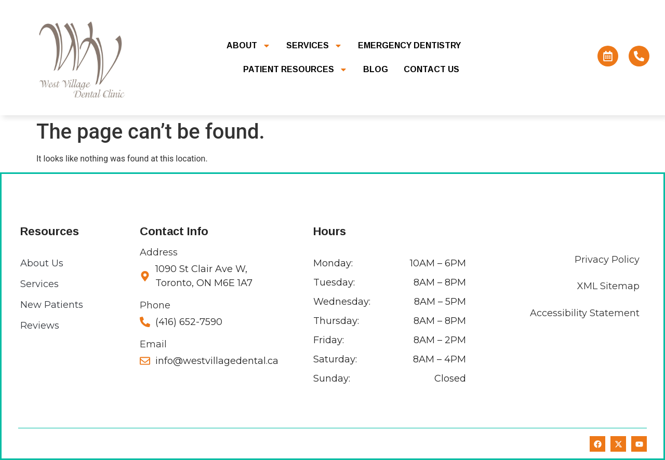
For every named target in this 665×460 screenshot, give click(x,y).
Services (314, 45)
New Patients (51, 304)
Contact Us (431, 69)
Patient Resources (295, 69)
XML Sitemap (608, 286)
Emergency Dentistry (409, 45)
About (249, 45)
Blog (375, 69)
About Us (41, 263)
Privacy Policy (607, 259)
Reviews (39, 325)
